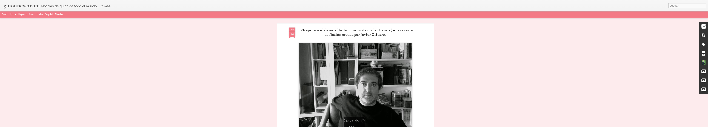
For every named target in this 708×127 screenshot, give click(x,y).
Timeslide (59, 14)
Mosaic (31, 14)
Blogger (424, 125)
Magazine (22, 14)
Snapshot (49, 14)
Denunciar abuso (437, 125)
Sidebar (39, 14)
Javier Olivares (339, 102)
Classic (4, 14)
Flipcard (13, 14)
